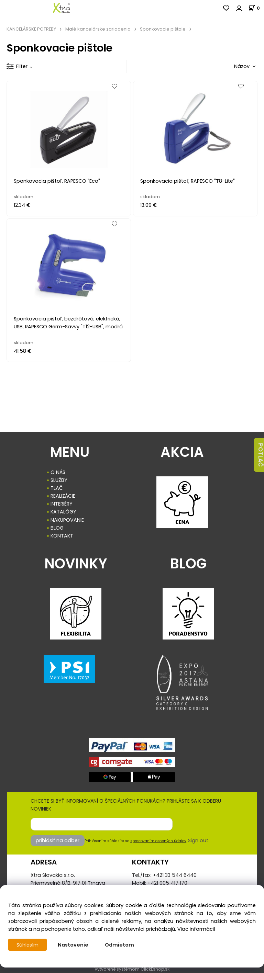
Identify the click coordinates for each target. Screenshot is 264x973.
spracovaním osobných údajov (158, 841)
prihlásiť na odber (57, 840)
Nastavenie (73, 944)
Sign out (198, 840)
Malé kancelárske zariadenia (98, 29)
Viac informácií (196, 929)
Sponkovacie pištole (163, 29)
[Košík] (256, 8)
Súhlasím (27, 944)
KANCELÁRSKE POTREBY (31, 29)
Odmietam (120, 944)
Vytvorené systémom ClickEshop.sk (132, 969)
